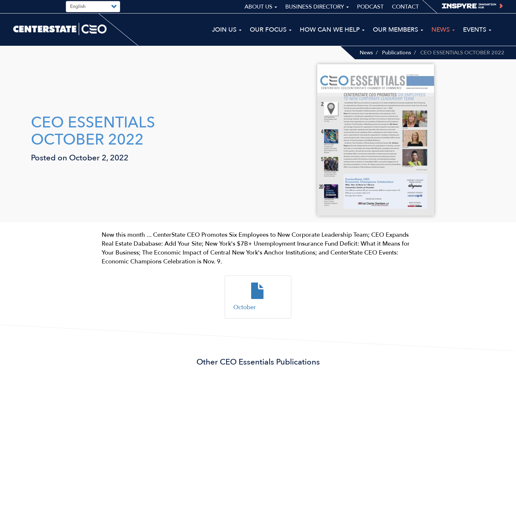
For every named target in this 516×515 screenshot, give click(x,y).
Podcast (370, 7)
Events (477, 29)
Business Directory (317, 7)
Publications (396, 52)
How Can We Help (332, 29)
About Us (261, 7)
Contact (405, 7)
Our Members (398, 29)
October (244, 307)
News (366, 52)
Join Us (227, 29)
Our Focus (271, 29)
